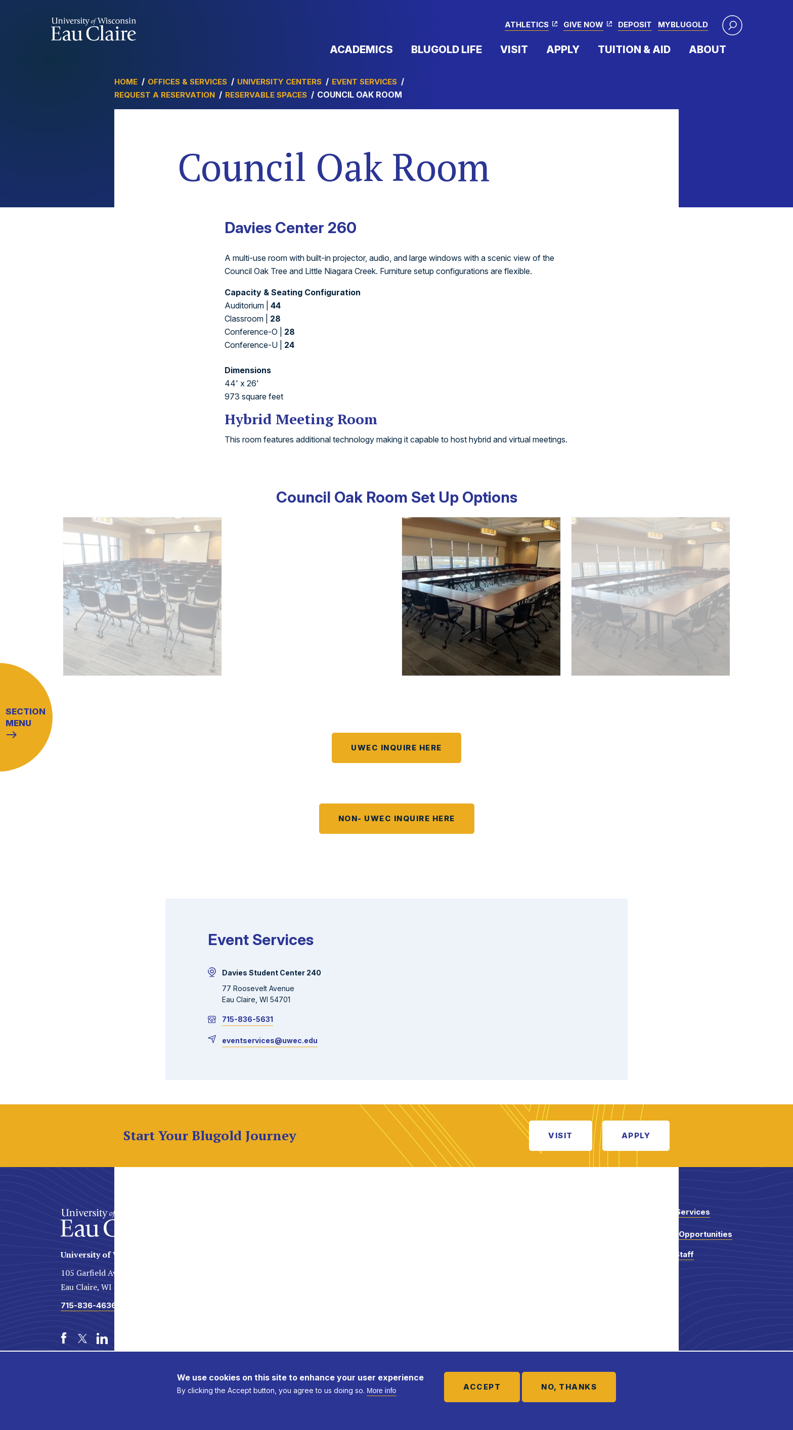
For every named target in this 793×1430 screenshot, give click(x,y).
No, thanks (569, 1387)
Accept (482, 1387)
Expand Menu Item (398, 49)
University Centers (279, 81)
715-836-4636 (88, 1305)
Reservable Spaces (266, 95)
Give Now (583, 24)
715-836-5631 (247, 1019)
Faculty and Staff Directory (661, 1259)
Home (126, 81)
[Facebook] (63, 1338)
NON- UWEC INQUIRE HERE (396, 818)
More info (381, 1391)
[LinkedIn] (102, 1338)
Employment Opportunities (680, 1234)
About (707, 49)
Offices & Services (187, 81)
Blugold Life (446, 49)
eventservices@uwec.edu (270, 1040)
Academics (361, 49)
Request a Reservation (164, 95)
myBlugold (683, 24)
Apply (563, 49)
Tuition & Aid (634, 49)
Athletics (527, 24)
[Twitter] (83, 1338)
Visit (514, 49)
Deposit (635, 24)
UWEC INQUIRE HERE (396, 747)
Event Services (364, 81)
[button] (732, 25)
